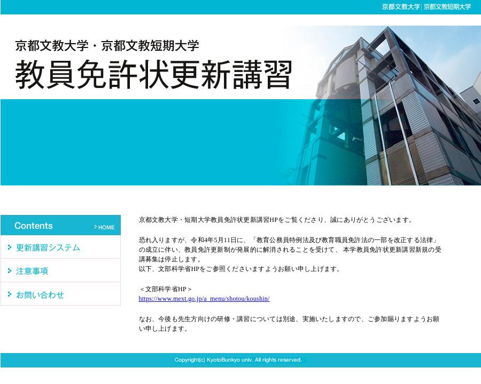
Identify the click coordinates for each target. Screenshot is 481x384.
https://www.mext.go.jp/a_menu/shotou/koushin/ (204, 298)
